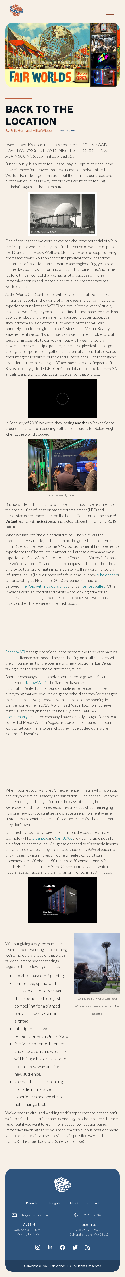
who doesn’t (107, 575)
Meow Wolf (36, 682)
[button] (110, 13)
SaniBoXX (63, 838)
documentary (16, 716)
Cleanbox (40, 838)
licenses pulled (93, 586)
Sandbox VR (15, 652)
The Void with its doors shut (43, 586)
